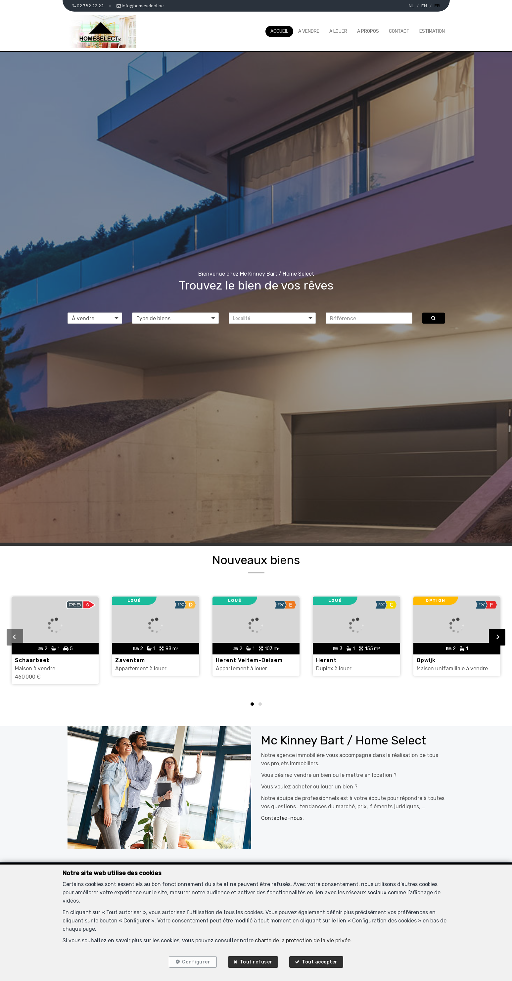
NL (411, 5)
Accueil (279, 31)
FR (437, 5)
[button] (272, 318)
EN (424, 5)
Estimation (432, 31)
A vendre (308, 31)
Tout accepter (320, 962)
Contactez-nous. (282, 818)
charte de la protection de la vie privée (302, 940)
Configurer (196, 962)
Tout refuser (256, 962)
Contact (399, 31)
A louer (338, 31)
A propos (368, 31)
